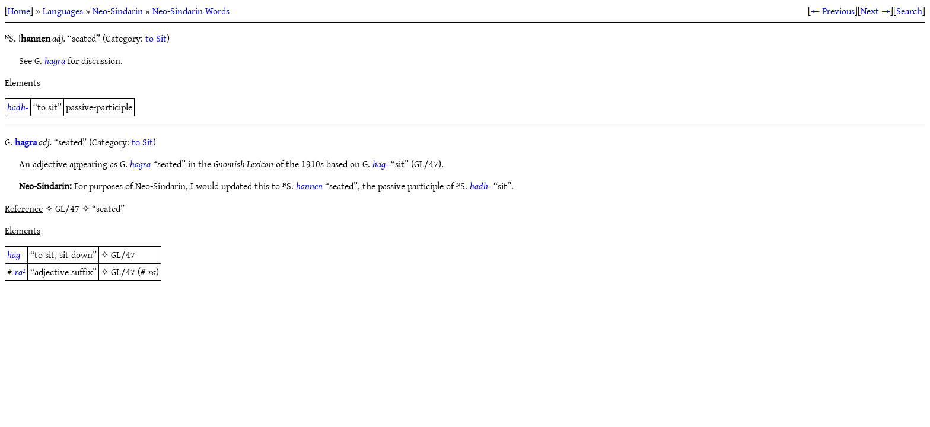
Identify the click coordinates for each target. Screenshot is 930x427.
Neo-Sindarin (118, 10)
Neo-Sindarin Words (191, 10)
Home (19, 10)
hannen (309, 185)
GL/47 (123, 254)
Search (909, 10)
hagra (54, 60)
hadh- (17, 106)
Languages (63, 10)
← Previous (833, 10)
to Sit (156, 38)
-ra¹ (19, 271)
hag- (380, 163)
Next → (875, 10)
